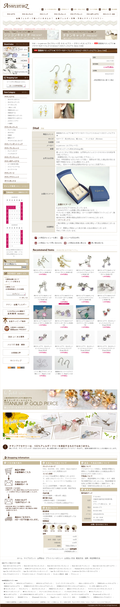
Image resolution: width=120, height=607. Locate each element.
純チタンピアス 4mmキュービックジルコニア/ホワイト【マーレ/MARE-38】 (43, 297)
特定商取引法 (95, 558)
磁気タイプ (11, 138)
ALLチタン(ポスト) (13, 99)
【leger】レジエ (54, 597)
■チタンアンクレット (95, 591)
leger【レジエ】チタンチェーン (60, 571)
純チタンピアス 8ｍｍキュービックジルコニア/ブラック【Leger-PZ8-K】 (107, 348)
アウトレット (75, 574)
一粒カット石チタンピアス (86, 583)
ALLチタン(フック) (13, 102)
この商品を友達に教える (76, 243)
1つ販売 (10, 123)
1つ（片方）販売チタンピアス (98, 586)
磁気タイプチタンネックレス (75, 589)
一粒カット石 (12, 107)
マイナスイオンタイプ (15, 140)
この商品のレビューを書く (48, 238)
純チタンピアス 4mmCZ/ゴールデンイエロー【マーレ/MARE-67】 (64, 297)
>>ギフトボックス (63, 220)
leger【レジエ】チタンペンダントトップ (36, 571)
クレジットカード (49, 466)
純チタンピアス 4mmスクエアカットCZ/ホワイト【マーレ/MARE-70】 (106, 297)
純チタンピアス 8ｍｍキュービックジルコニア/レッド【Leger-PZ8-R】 (107, 323)
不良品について (86, 476)
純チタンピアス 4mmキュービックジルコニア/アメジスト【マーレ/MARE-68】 (85, 297)
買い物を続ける (97, 243)
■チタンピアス (8, 583)
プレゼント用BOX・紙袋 (60, 574)
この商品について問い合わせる (50, 243)
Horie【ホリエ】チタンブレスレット (58, 566)
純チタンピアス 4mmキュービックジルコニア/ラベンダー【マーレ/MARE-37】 (106, 272)
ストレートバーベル (14, 166)
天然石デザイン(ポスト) (15, 118)
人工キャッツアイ (13, 121)
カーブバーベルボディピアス (80, 594)
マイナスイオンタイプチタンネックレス (100, 589)
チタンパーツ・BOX (69, 597)
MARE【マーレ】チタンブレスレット (60, 568)
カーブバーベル (12, 169)
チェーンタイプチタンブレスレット (50, 591)
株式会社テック (86, 493)
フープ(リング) (12, 105)
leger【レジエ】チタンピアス (12, 571)
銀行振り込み (47, 498)
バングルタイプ (12, 153)
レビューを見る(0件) (71, 238)
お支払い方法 (69, 558)
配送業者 (46, 511)
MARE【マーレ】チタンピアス (12, 568)
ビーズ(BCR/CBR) (13, 164)
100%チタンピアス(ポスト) (24, 583)
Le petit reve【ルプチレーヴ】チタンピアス (54, 43)
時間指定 (46, 521)
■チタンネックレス (9, 589)
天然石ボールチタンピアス (12, 586)
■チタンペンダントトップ (11, 591)
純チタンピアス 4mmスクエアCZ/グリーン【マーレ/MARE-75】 (85, 323)
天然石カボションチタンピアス (107, 583)
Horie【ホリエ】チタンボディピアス (104, 566)
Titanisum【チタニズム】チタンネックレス (87, 568)
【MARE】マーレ (22, 597)
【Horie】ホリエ (9, 597)
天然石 (10, 135)
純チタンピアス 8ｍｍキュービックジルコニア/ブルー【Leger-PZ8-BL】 (85, 348)
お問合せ (40, 558)
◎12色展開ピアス (84, 597)
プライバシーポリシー (54, 558)
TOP (33, 43)
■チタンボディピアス (10, 594)
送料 (44, 534)
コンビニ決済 (47, 474)
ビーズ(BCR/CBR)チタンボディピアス (31, 594)
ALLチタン (11, 132)
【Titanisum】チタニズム (39, 597)
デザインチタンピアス (82, 43)
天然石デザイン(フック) (15, 115)
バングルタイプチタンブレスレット (75, 591)
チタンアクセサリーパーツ (11, 574)
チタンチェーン (23, 589)
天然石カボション (13, 110)
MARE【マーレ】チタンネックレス (35, 568)
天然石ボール (12, 113)
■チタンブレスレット (29, 591)
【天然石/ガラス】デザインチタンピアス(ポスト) (71, 586)
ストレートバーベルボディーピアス (57, 594)
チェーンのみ (12, 130)
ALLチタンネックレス (38, 589)
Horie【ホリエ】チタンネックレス (34, 566)
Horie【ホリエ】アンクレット (81, 566)
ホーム (19, 558)
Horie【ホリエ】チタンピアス (12, 566)
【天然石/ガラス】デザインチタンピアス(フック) (38, 586)
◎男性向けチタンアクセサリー (102, 597)
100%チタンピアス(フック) (44, 583)
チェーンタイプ (12, 151)
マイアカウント (30, 558)
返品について (86, 466)
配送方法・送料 (82, 558)
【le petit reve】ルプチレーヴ (101, 594)
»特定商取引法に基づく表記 (104, 80)
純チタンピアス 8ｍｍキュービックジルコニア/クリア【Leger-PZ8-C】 (64, 348)
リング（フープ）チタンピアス (65, 583)
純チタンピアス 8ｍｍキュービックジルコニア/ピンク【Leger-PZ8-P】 (43, 348)
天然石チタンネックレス (56, 589)
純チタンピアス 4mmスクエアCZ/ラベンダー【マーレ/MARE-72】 (64, 323)
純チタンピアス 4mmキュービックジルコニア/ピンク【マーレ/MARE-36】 (85, 272)
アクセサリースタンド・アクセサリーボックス (36, 574)
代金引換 (46, 493)
